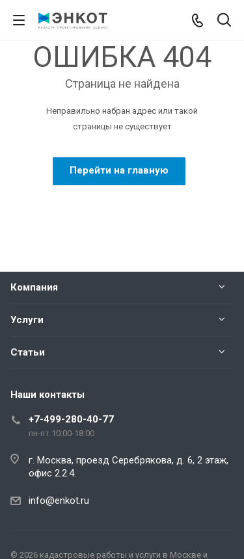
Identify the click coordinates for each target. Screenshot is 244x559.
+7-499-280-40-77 (71, 419)
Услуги (27, 320)
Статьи (27, 352)
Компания (34, 287)
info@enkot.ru (59, 500)
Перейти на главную (119, 170)
